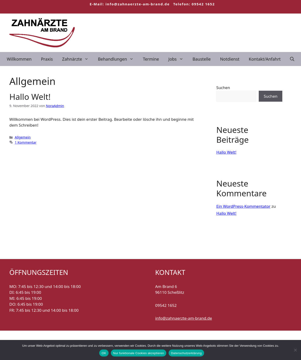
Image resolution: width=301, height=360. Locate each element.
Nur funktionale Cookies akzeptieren (138, 353)
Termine (151, 59)
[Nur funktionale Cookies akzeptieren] (295, 350)
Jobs (178, 59)
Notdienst (229, 59)
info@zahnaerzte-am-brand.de (183, 318)
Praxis (47, 59)
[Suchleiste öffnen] (292, 59)
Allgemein (23, 137)
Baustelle (202, 59)
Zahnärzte (77, 59)
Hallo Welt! (30, 96)
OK (104, 353)
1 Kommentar (25, 142)
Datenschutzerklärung (186, 353)
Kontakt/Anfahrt (265, 59)
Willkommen (19, 59)
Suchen (223, 87)
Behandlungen (118, 59)
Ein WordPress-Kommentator (243, 206)
